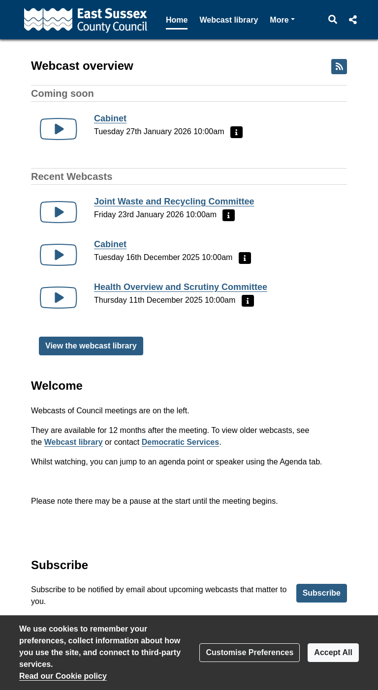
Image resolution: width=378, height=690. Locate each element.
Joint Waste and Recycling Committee (174, 201)
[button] (333, 19)
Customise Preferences (249, 652)
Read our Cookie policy (63, 676)
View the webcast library (91, 346)
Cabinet (110, 118)
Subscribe (322, 593)
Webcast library (228, 20)
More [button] (282, 19)
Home (177, 20)
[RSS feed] (339, 66)
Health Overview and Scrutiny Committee (180, 287)
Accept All (333, 652)
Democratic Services (180, 442)
